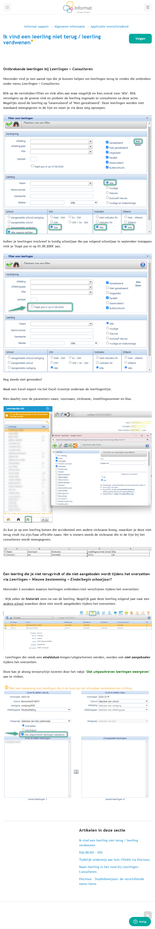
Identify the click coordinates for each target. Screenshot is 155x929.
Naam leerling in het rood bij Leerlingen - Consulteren (109, 869)
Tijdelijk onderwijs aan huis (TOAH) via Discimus (114, 860)
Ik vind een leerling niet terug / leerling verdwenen (108, 842)
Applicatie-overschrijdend (109, 26)
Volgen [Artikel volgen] (140, 38)
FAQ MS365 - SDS (91, 852)
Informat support (36, 26)
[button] (7, 7)
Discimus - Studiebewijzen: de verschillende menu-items (111, 881)
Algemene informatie (69, 26)
